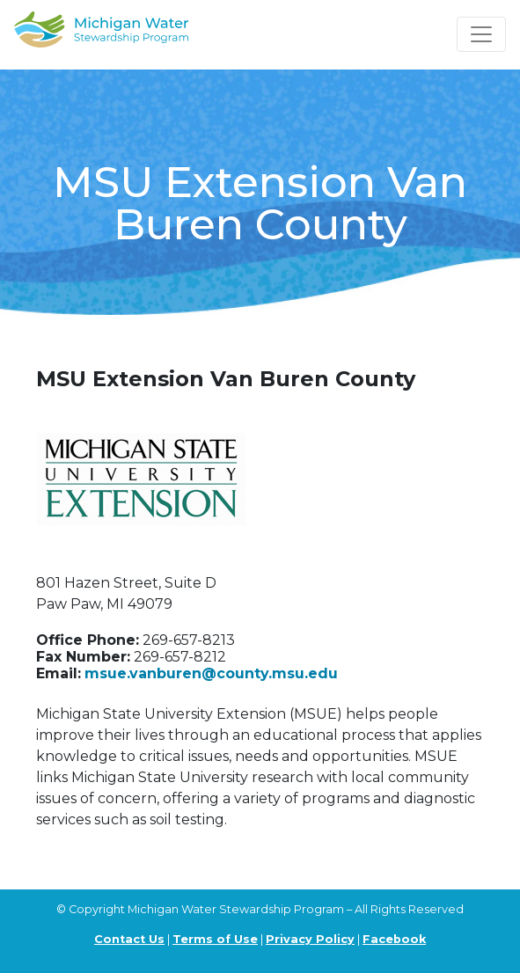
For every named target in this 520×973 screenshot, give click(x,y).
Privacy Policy (310, 939)
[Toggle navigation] (481, 34)
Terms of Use (215, 939)
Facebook (394, 939)
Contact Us (129, 939)
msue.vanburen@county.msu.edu (211, 673)
